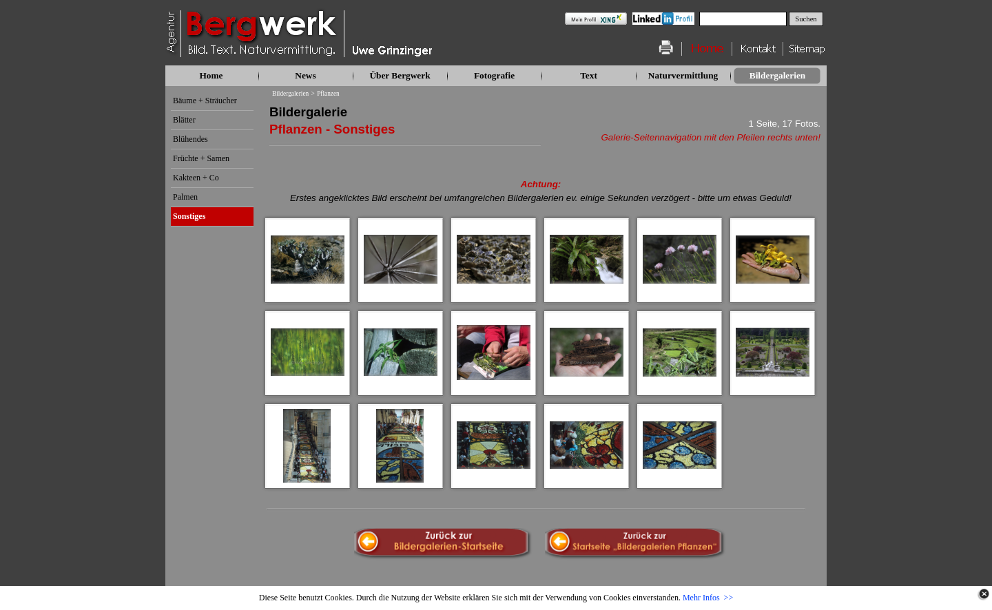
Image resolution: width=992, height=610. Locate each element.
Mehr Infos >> (708, 597)
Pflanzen (328, 93)
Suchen (805, 19)
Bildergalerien (290, 93)
